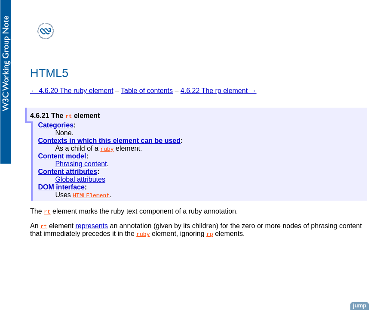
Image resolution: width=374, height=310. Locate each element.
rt (47, 211)
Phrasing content (81, 163)
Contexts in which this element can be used (109, 140)
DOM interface (61, 187)
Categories (56, 125)
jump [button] (359, 305)
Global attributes (80, 179)
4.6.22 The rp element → (219, 90)
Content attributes (67, 171)
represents (91, 225)
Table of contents (147, 90)
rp (209, 234)
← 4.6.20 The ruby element (71, 90)
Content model (62, 156)
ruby (106, 148)
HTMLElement (91, 195)
